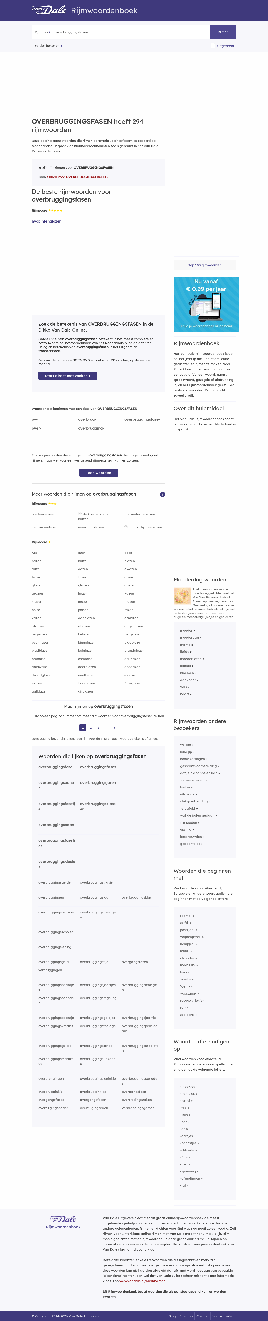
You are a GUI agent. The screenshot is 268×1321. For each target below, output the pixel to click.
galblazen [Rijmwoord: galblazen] (39, 691)
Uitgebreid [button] (225, 46)
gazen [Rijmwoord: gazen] (129, 577)
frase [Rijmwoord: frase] (36, 577)
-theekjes (187, 1086)
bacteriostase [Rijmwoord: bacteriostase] (43, 514)
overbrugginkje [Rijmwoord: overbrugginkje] (50, 1092)
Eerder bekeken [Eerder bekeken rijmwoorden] (47, 46)
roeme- (186, 916)
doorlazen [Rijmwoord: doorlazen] (132, 667)
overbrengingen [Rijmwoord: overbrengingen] (51, 1079)
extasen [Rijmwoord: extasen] (38, 683)
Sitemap (186, 1316)
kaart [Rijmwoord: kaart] (184, 694)
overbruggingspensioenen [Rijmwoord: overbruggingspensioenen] (139, 1028)
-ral (183, 1185)
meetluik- (187, 965)
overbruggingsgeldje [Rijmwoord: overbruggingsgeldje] (55, 1046)
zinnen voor (76, 177)
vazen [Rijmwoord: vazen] (36, 618)
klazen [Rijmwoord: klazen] (37, 601)
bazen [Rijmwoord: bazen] (36, 561)
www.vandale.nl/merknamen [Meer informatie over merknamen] (142, 1281)
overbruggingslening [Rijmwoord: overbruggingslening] (54, 947)
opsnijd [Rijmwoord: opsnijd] (185, 829)
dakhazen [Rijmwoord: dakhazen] (132, 659)
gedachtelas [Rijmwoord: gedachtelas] (190, 844)
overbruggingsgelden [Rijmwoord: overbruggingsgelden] (55, 882)
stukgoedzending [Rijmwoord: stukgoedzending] (194, 801)
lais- (183, 972)
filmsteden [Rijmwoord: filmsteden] (188, 822)
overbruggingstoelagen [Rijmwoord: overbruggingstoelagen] (98, 914)
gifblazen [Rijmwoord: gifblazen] (85, 691)
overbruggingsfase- (142, 419)
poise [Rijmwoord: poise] (36, 610)
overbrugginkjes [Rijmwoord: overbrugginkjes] (93, 1092)
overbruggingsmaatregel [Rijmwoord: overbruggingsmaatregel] (56, 1061)
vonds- (185, 979)
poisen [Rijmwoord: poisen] (83, 610)
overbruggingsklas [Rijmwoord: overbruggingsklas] (137, 897)
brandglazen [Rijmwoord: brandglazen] (134, 650)
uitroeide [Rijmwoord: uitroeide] (187, 794)
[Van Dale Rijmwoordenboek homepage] (51, 10)
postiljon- (187, 930)
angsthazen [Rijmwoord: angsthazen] (133, 626)
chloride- (187, 958)
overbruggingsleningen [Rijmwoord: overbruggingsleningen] (139, 987)
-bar (183, 1122)
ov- (35, 419)
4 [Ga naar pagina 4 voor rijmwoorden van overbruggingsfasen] (106, 727)
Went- (185, 986)
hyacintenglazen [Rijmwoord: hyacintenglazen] (46, 221)
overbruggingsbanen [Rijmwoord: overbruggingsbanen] (56, 785)
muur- (185, 951)
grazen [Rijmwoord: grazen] (37, 593)
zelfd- (184, 923)
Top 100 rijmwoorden (204, 265)
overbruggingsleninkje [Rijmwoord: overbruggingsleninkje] (98, 1079)
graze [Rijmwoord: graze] (129, 585)
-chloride (187, 1150)
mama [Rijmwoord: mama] (185, 645)
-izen (184, 1115)
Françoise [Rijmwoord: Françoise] (132, 683)
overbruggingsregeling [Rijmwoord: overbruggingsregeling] (98, 998)
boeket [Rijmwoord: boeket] (185, 666)
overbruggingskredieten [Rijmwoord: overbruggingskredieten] (140, 1048)
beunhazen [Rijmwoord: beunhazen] (40, 642)
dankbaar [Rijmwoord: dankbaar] (188, 680)
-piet (184, 1164)
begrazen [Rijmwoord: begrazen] (39, 634)
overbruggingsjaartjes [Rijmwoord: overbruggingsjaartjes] (98, 985)
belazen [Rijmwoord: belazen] (84, 634)
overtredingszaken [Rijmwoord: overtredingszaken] (137, 1100)
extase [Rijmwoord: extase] (129, 675)
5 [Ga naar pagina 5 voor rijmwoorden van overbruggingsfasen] (114, 727)
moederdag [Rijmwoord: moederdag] (189, 637)
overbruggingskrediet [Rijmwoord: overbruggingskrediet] (55, 1026)
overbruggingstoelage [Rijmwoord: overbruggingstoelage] (98, 1026)
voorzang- (188, 993)
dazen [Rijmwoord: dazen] (83, 569)
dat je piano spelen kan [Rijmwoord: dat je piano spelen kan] (198, 773)
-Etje (184, 1157)
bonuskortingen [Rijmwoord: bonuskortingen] (192, 759)
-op (182, 1129)
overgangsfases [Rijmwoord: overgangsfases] (51, 1100)
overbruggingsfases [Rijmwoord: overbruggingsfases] (98, 767)
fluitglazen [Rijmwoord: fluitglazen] (86, 683)
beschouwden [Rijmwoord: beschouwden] (191, 837)
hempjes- (187, 944)
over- (36, 428)
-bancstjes (188, 1143)
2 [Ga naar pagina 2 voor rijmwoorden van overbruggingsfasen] (91, 727)
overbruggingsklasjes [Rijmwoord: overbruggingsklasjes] (56, 864)
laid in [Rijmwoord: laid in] (185, 787)
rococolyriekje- (192, 1000)
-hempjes (187, 1094)
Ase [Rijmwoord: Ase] (35, 553)
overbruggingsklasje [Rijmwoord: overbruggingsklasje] (96, 882)
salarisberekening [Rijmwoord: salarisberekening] (194, 780)
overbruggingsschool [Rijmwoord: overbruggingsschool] (96, 1046)
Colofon (202, 1316)
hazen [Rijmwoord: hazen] (83, 593)
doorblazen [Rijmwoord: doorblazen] (87, 667)
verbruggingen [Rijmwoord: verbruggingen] (50, 970)
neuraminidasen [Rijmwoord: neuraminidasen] (91, 527)
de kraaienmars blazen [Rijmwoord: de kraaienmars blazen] (93, 516)
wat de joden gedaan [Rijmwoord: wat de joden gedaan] (197, 815)
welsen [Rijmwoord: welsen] (185, 745)
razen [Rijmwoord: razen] (128, 610)
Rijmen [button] (223, 32)
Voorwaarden (223, 1316)
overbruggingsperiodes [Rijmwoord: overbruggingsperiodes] (139, 1081)
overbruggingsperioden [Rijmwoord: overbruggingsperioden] (56, 1000)
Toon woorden (98, 473)
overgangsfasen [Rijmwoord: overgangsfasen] (135, 962)
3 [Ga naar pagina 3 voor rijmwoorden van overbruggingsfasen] (98, 727)
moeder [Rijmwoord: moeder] (186, 630)
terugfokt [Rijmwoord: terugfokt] (187, 808)
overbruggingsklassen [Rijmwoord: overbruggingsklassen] (97, 806)
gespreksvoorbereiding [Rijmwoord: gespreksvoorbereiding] (198, 766)
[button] (162, 494)
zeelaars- (187, 1015)
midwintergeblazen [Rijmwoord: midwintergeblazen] (139, 514)
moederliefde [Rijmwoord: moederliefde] (191, 659)
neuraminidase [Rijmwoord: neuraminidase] (44, 527)
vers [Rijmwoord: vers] (183, 687)
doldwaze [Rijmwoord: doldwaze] (39, 667)
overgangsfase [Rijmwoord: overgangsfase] (134, 1092)
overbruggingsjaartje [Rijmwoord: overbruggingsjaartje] (139, 1018)
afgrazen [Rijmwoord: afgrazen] (39, 626)
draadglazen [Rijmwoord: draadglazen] (42, 675)
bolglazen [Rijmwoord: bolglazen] (86, 650)
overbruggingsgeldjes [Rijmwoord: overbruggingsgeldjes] (97, 1018)
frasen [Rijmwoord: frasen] (83, 577)
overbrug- (87, 419)
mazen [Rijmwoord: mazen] (129, 601)
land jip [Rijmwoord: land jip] (186, 752)
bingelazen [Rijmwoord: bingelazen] (86, 642)
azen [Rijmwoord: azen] (82, 553)
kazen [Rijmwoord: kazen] (129, 593)
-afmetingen (190, 1178)
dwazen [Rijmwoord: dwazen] (130, 569)
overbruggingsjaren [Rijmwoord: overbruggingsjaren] (98, 782)
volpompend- (190, 937)
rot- (183, 1007)
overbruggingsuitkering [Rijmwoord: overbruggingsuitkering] (98, 1061)
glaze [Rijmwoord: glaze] (36, 585)
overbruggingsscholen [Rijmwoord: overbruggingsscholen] (56, 932)
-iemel (185, 1100)
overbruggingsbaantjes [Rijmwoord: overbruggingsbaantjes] (56, 987)
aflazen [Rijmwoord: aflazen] (84, 626)
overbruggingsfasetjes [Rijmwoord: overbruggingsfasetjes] (56, 843)
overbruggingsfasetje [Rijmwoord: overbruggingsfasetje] (56, 806)
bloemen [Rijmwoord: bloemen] (187, 673)
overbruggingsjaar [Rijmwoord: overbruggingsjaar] (95, 897)
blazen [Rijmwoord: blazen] (129, 561)
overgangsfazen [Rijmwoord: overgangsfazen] (93, 1100)
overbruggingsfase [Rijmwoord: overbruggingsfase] (55, 767)
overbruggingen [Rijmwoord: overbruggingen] (51, 897)
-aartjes (186, 1136)
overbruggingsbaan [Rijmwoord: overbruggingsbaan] (56, 824)
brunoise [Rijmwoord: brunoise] (38, 659)
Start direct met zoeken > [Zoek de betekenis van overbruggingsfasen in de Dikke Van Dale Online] (68, 376)
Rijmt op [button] (41, 32)
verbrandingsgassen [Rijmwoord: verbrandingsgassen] (138, 1108)
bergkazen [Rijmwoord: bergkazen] (132, 634)
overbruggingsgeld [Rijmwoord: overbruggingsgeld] (53, 962)
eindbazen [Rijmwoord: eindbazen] (86, 675)
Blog (172, 1316)
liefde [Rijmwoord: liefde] (184, 652)
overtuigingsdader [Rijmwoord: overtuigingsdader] (53, 1108)
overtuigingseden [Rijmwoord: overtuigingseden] (94, 1108)
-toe (183, 1108)
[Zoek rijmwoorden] (77, 32)
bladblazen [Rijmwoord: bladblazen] (40, 650)
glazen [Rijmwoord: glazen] (83, 585)
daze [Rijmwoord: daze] (36, 569)
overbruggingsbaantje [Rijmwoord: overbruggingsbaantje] (56, 1018)
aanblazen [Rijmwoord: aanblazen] (86, 618)
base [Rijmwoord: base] (128, 553)
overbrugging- (91, 428)
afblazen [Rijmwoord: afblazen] (131, 618)
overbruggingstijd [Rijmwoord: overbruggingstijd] (94, 962)
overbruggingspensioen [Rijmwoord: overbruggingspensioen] (56, 914)
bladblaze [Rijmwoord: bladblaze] (132, 642)
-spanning (188, 1171)
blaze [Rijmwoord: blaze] (82, 561)
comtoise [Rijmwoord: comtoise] (85, 659)
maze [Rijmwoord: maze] (82, 601)
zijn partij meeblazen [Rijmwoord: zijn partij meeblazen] (145, 527)
